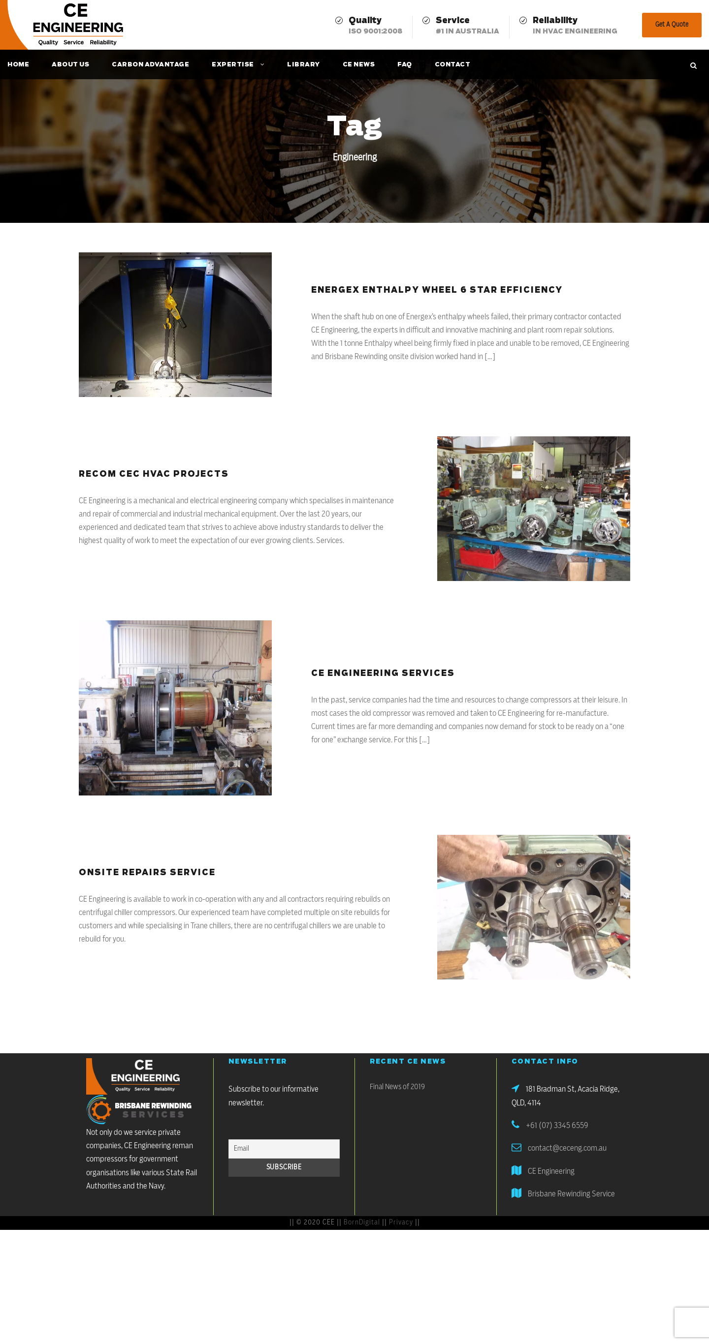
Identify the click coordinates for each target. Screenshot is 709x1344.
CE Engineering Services (383, 673)
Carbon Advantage (150, 64)
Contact (453, 64)
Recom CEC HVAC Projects (154, 474)
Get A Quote (671, 25)
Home (18, 64)
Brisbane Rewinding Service (571, 1194)
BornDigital (362, 1222)
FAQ (404, 64)
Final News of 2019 (397, 1087)
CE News (359, 64)
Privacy (401, 1222)
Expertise (233, 64)
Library (303, 64)
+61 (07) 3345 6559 (557, 1126)
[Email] (284, 1149)
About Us (70, 64)
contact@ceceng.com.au (567, 1148)
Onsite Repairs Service (147, 873)
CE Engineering (551, 1171)
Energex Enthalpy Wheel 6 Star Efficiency (437, 290)
